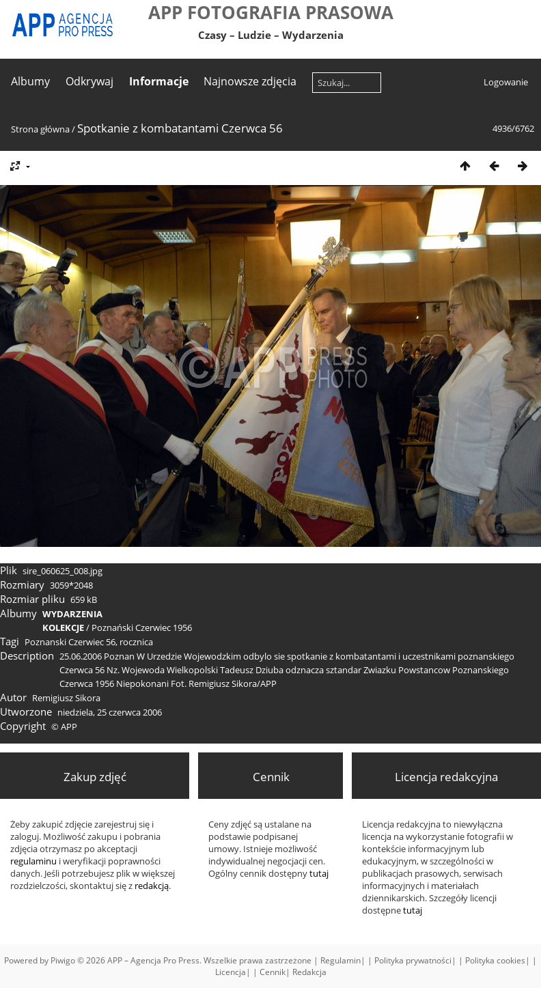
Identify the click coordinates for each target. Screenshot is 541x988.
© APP (64, 726)
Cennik (273, 972)
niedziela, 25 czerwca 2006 (109, 712)
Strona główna (40, 129)
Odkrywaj (89, 81)
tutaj (412, 910)
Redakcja (309, 972)
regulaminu (33, 861)
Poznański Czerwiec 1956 (142, 627)
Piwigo (63, 960)
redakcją (152, 885)
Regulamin (340, 960)
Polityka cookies (495, 960)
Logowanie (506, 82)
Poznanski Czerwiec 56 (70, 642)
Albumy (30, 81)
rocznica (136, 642)
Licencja (230, 972)
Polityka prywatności (413, 960)
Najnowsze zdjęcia (250, 81)
